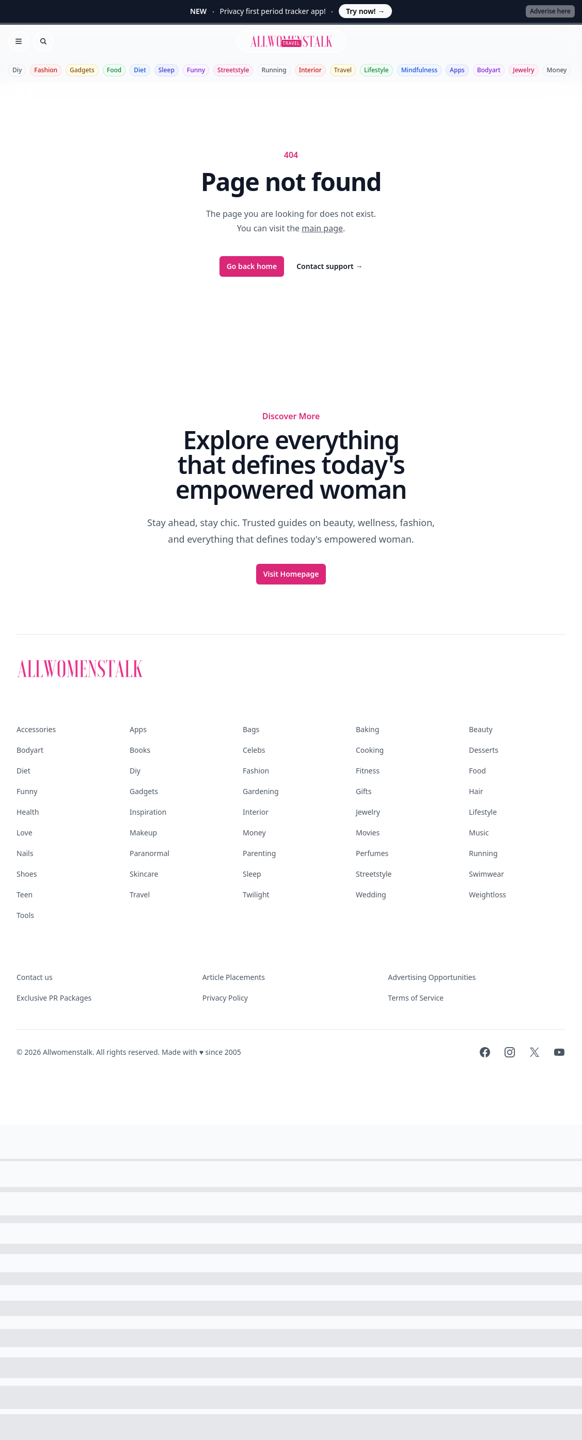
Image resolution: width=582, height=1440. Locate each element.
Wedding (371, 894)
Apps (457, 70)
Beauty (481, 729)
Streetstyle (233, 70)
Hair (476, 791)
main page (322, 228)
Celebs (254, 750)
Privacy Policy (225, 998)
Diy (17, 70)
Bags (251, 729)
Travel (343, 70)
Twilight (256, 894)
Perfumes (372, 853)
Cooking (370, 750)
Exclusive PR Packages (54, 998)
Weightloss (487, 894)
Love (25, 832)
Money (557, 70)
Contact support (329, 266)
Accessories (36, 729)
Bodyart (489, 70)
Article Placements (233, 977)
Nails (25, 853)
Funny (196, 70)
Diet (140, 70)
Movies (368, 832)
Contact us (35, 977)
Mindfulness (419, 70)
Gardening (261, 791)
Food (114, 70)
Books (140, 750)
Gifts (363, 791)
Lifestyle (376, 70)
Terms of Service (416, 998)
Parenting (259, 853)
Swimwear (486, 874)
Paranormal (149, 853)
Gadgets (82, 70)
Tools (25, 915)
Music (479, 832)
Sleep (167, 70)
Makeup (143, 832)
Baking (367, 729)
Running (273, 70)
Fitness (368, 771)
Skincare (144, 874)
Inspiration (148, 812)
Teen (25, 894)
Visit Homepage (291, 574)
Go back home (252, 266)
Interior (310, 70)
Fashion (45, 70)
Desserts (483, 750)
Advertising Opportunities (432, 977)
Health (28, 812)
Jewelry (523, 70)
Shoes (27, 874)
